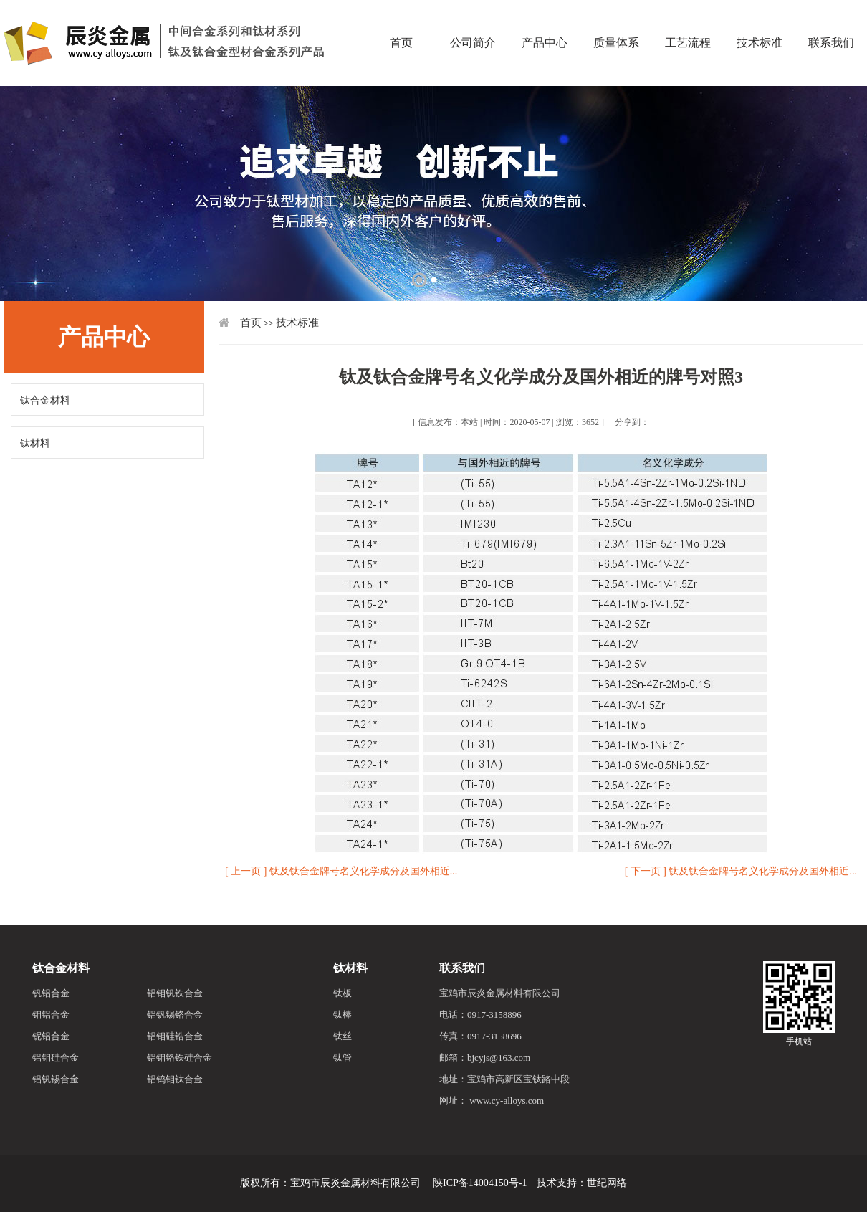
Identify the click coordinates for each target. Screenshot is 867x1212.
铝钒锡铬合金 (175, 1014)
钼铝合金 (51, 1014)
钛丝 (342, 1036)
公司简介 (473, 18)
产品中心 (544, 18)
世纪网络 (607, 1183)
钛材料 (35, 443)
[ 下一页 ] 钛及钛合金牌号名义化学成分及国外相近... (741, 871)
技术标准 (759, 18)
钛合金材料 (45, 400)
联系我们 (462, 968)
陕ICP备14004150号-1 (480, 1183)
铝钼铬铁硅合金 (179, 1057)
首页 (401, 18)
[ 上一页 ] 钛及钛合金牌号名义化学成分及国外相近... (341, 871)
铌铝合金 (51, 1036)
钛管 (342, 1057)
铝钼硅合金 (55, 1057)
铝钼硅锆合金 (175, 1036)
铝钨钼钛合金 (175, 1079)
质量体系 (616, 18)
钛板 (342, 993)
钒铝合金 (51, 993)
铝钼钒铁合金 (175, 993)
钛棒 (342, 1014)
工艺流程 (687, 18)
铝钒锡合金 (55, 1079)
